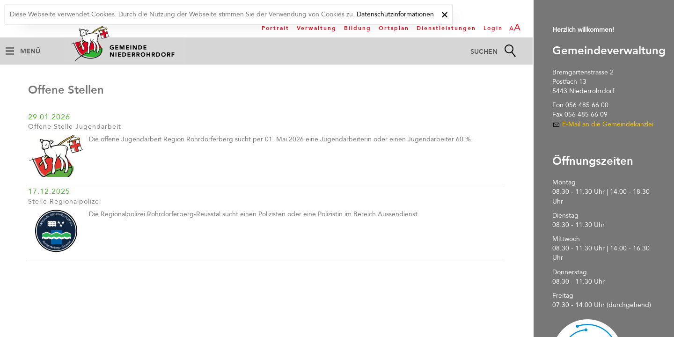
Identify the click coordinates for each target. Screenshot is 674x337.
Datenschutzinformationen (395, 14)
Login (493, 28)
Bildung (357, 28)
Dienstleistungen (446, 28)
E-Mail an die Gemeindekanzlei (607, 124)
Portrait (275, 28)
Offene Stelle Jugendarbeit (74, 126)
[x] (444, 13)
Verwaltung (317, 28)
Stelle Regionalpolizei (64, 201)
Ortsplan (394, 28)
